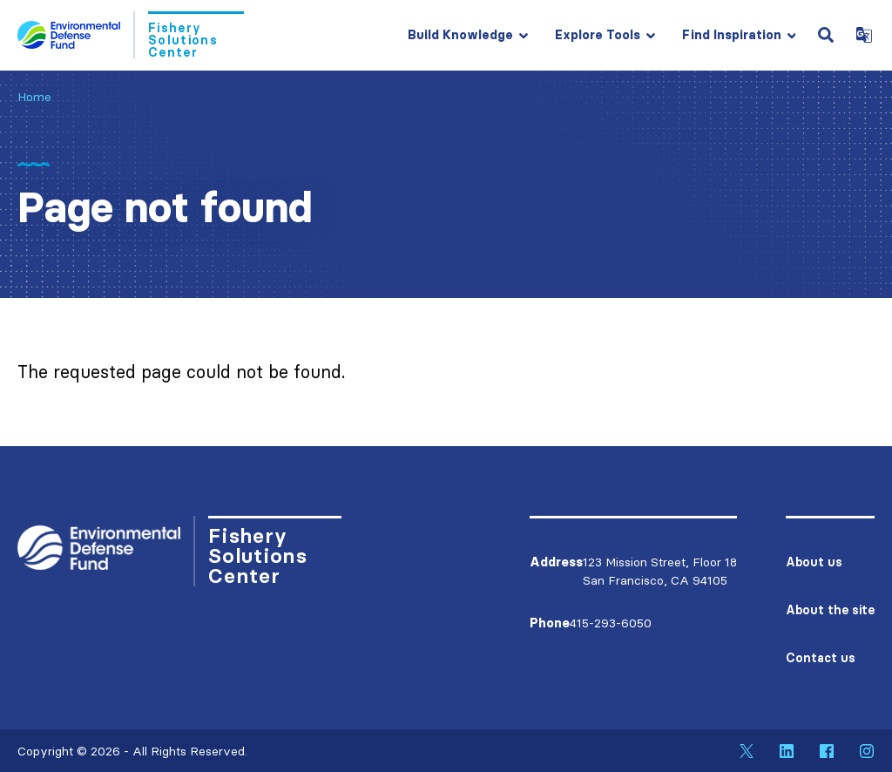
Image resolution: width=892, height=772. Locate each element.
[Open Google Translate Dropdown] (864, 34)
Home (34, 97)
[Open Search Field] (825, 34)
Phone (550, 623)
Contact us (820, 658)
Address (556, 562)
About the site (830, 610)
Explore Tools (597, 35)
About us (814, 562)
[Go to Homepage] (130, 34)
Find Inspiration (731, 35)
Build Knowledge (460, 35)
